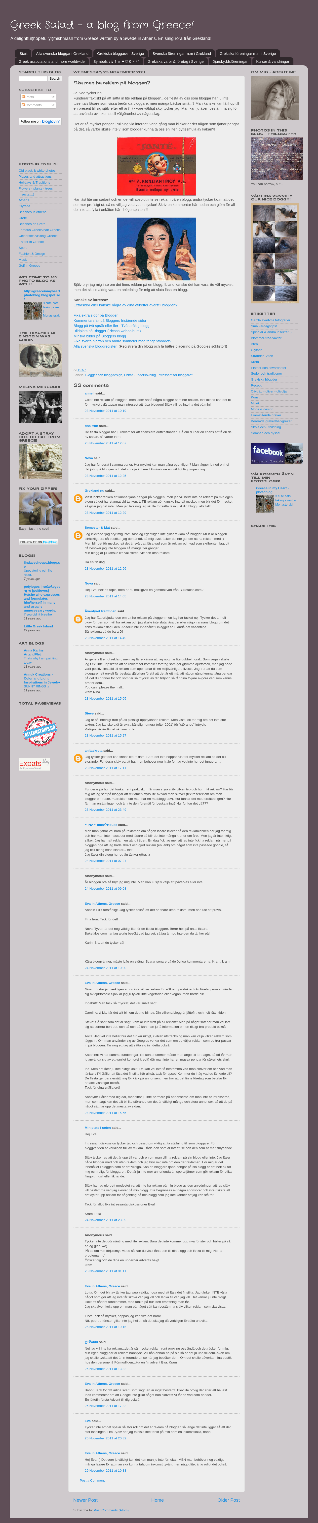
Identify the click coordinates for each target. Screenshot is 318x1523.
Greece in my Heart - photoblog (272, 490)
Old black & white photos (37, 170)
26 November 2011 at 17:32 (105, 1406)
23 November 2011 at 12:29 (105, 513)
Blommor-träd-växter (266, 338)
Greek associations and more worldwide (52, 61)
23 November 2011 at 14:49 (105, 638)
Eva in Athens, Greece (102, 904)
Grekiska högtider (264, 379)
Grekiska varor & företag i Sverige (176, 61)
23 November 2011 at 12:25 (105, 476)
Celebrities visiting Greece (38, 236)
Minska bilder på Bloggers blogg (100, 336)
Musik (255, 403)
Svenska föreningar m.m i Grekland (182, 53)
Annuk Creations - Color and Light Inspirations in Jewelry (42, 678)
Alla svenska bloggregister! (96, 346)
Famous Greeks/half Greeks (40, 230)
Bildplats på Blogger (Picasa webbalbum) (107, 331)
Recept (256, 385)
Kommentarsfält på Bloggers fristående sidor (110, 321)
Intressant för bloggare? (175, 375)
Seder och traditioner (266, 373)
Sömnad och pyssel (265, 433)
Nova (89, 458)
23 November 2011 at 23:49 (105, 809)
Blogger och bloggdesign (103, 375)
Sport (23, 248)
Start (24, 53)
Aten (254, 344)
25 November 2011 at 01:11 (105, 1271)
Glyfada (24, 206)
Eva (88, 1421)
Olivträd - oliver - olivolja (269, 391)
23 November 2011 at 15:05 (105, 698)
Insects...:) (26, 194)
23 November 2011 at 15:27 (105, 735)
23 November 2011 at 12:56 (105, 568)
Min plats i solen (98, 1128)
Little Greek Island (38, 626)
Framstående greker (266, 415)
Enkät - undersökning (140, 375)
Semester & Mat (97, 527)
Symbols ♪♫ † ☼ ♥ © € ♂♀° (116, 61)
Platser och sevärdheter (268, 368)
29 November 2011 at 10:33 (105, 1470)
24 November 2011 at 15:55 (105, 1113)
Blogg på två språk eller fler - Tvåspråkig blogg (112, 326)
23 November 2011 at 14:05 (105, 596)
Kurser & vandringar (272, 61)
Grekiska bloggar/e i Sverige (120, 53)
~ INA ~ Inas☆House (101, 825)
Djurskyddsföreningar (230, 61)
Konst (255, 397)
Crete (23, 218)
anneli (89, 393)
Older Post (229, 1500)
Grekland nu (94, 490)
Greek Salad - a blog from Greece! (102, 25)
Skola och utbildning (266, 427)
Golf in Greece (29, 265)
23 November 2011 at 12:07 (105, 443)
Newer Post (85, 1500)
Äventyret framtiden (101, 611)
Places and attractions (35, 176)
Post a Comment (92, 1480)
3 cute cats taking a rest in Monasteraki (285, 500)
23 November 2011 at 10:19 (105, 411)
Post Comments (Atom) (111, 1510)
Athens (24, 200)
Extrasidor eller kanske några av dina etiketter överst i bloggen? (125, 305)
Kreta (255, 362)
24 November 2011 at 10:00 (105, 968)
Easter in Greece (31, 242)
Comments (32, 105)
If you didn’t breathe (38, 614)
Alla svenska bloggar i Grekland (62, 53)
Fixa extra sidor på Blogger (96, 315)
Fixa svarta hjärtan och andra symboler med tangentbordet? (122, 341)
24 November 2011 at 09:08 (105, 888)
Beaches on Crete (32, 224)
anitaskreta (93, 750)
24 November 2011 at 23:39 (105, 1220)
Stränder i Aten (262, 356)
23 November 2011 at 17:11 (105, 768)
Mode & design (262, 409)
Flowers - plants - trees (36, 188)
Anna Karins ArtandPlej (34, 652)
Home (157, 1500)
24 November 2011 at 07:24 (105, 861)
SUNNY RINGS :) (36, 686)
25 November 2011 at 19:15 (105, 1327)
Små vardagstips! (264, 326)
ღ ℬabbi (91, 1342)
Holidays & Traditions (34, 182)
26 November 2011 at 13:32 (105, 1369)
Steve (89, 713)
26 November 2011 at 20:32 (105, 1438)
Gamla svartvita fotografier (270, 320)
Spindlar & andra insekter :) (271, 332)
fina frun (91, 426)
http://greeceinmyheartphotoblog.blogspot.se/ (42, 295)
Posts (28, 97)
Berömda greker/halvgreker (271, 421)
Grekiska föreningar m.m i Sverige (248, 53)
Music (23, 259)
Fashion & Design (32, 254)
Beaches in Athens (32, 212)
